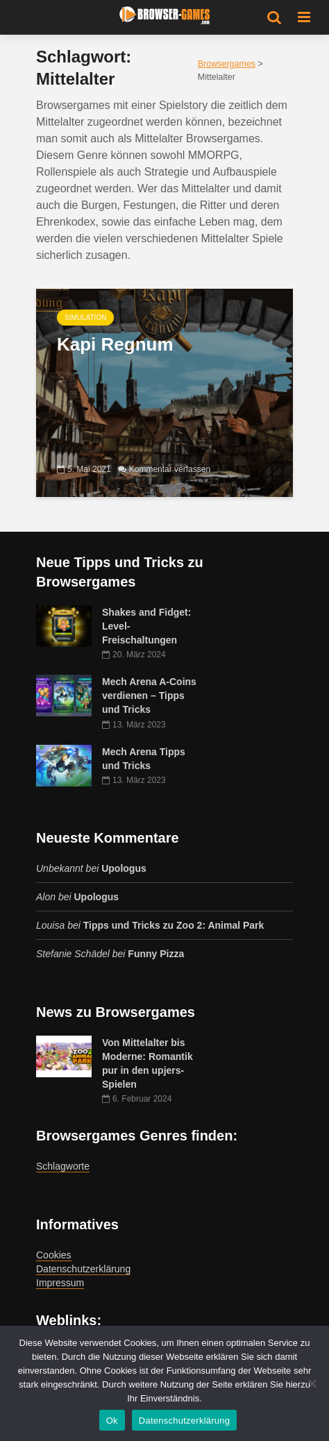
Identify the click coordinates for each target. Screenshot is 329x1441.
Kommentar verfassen (169, 469)
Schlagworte (63, 1166)
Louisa (50, 925)
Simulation (85, 317)
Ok (112, 1420)
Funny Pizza (156, 953)
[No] (312, 1383)
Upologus (123, 868)
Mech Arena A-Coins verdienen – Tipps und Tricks (149, 695)
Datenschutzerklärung (83, 1268)
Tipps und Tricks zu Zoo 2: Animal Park (173, 925)
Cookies (53, 1255)
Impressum (60, 1282)
